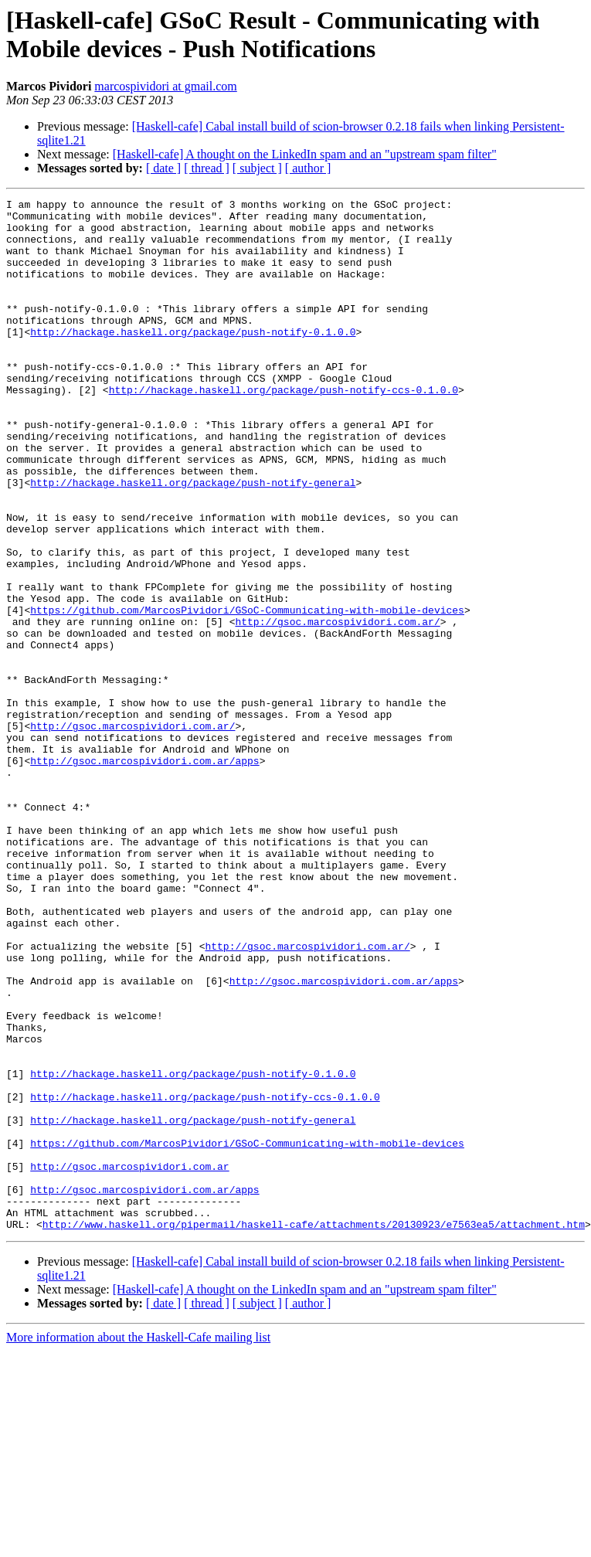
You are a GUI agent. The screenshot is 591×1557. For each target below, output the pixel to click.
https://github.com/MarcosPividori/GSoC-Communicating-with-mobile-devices (247, 693)
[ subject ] (257, 168)
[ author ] (308, 168)
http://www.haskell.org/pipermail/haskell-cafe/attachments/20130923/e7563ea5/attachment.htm (313, 1430)
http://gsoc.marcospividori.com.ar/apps (144, 874)
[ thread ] (206, 168)
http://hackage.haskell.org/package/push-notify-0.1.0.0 (192, 359)
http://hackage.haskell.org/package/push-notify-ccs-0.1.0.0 (283, 429)
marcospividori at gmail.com (165, 86)
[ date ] (163, 168)
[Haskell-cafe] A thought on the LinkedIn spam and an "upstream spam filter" (305, 154)
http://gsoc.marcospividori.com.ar (129, 1361)
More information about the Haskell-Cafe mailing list (138, 1543)
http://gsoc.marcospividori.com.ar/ (337, 707)
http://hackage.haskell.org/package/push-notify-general (192, 540)
